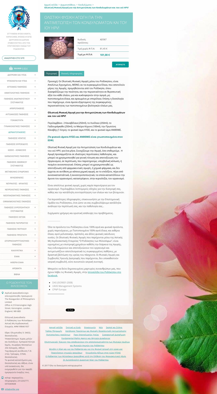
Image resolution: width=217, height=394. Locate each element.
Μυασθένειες (17, 177)
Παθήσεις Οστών (17, 217)
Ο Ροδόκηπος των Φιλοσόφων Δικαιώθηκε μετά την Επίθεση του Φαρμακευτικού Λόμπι (86, 356)
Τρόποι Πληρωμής (53, 331)
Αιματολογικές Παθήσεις (16, 92)
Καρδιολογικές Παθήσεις (17, 156)
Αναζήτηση (33, 58)
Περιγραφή (51, 73)
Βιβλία (17, 274)
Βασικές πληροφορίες (71, 73)
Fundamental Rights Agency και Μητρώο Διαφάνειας (85, 338)
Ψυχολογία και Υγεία (17, 81)
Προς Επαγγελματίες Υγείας (86, 334)
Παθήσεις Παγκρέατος (17, 223)
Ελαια (17, 256)
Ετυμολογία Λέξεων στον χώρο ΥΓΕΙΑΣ (103, 352)
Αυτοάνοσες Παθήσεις (17, 114)
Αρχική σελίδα (51, 4)
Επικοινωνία (90, 327)
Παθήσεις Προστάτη (17, 235)
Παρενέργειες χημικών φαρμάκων (66, 352)
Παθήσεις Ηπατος (17, 138)
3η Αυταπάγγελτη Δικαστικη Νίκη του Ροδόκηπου (86, 360)
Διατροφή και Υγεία (17, 75)
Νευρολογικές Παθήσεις (17, 189)
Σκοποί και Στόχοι (114, 327)
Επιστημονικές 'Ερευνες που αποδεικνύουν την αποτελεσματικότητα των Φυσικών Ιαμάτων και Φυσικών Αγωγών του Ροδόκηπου (87, 344)
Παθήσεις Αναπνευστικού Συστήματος (17, 100)
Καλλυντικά (17, 250)
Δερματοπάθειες (16, 132)
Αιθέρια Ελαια (17, 262)
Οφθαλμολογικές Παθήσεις (17, 201)
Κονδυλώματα (84, 4)
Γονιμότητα (17, 120)
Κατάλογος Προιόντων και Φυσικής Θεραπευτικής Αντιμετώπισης (95, 331)
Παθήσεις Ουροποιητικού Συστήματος (17, 209)
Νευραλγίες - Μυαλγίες (17, 183)
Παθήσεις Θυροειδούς (17, 144)
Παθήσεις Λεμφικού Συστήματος (17, 164)
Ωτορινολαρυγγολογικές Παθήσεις (17, 243)
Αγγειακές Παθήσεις (17, 86)
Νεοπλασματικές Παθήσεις (16, 195)
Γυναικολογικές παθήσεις (17, 126)
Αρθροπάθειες (17, 108)
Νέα (101, 327)
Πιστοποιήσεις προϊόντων (58, 334)
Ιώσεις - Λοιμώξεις (17, 150)
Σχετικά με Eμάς (73, 327)
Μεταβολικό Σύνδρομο (17, 171)
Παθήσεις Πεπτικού (17, 229)
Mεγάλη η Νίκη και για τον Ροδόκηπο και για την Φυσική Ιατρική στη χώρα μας (86, 349)
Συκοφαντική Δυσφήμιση (114, 334)
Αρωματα (17, 268)
